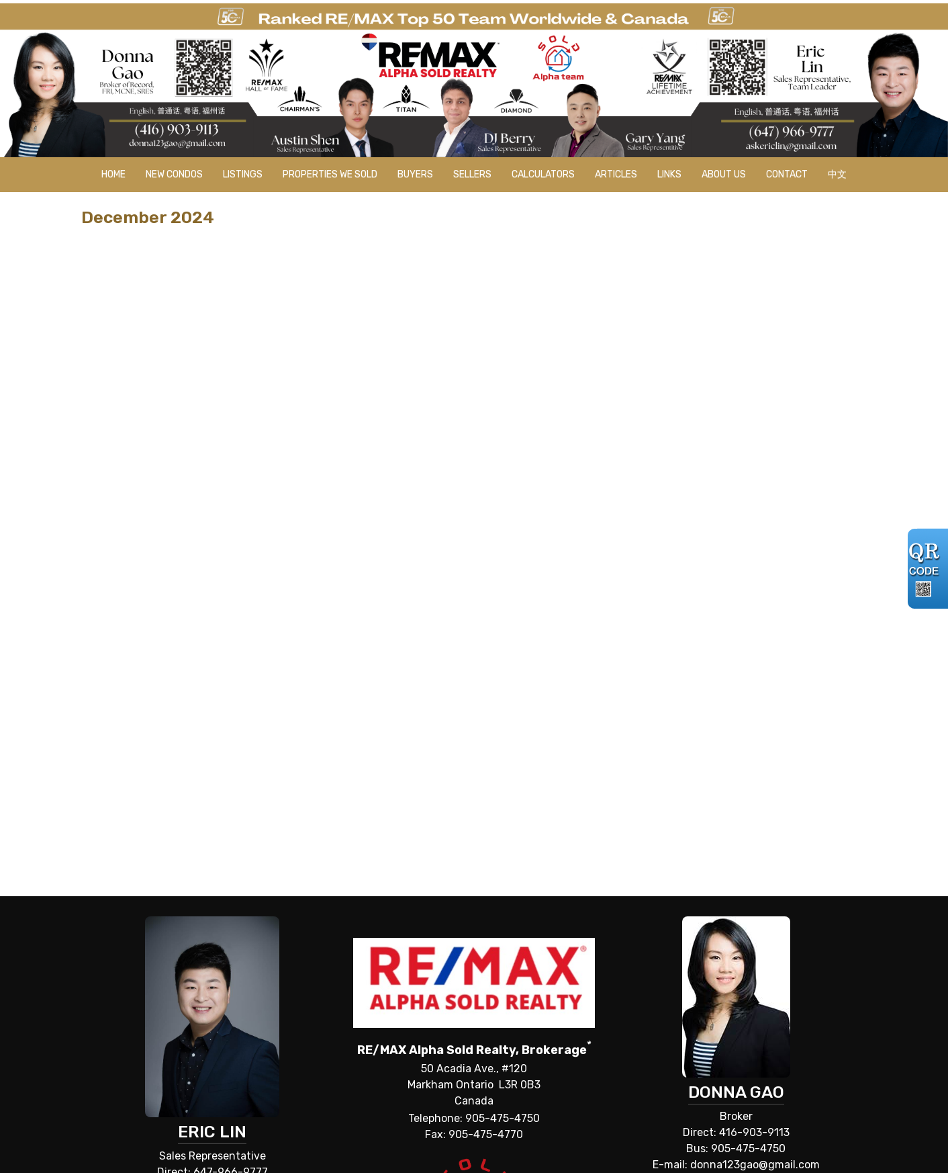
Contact (787, 174)
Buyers (415, 174)
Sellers (472, 174)
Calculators (543, 174)
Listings (243, 174)
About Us (724, 174)
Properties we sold (330, 174)
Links (669, 174)
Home (113, 174)
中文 (837, 174)
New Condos (174, 174)
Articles (616, 174)
